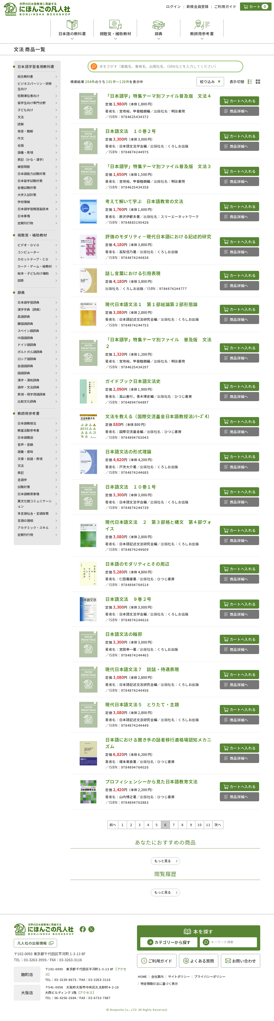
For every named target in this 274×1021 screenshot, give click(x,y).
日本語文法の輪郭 (123, 634)
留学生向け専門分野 (32, 103)
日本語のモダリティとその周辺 (137, 564)
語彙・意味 (25, 451)
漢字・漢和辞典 (28, 380)
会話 (21, 145)
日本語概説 (25, 437)
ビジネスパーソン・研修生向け (35, 86)
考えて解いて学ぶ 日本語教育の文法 (144, 201)
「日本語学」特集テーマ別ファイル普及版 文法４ (158, 96)
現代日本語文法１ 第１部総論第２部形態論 (151, 304)
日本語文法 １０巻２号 (130, 131)
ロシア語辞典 (27, 359)
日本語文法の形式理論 (128, 451)
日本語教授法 (27, 423)
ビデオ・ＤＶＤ (28, 245)
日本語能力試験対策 (32, 173)
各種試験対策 (27, 187)
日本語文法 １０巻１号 (130, 486)
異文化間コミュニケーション (35, 504)
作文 (21, 138)
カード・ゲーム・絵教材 (35, 266)
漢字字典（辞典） (30, 309)
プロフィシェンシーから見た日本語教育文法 (151, 781)
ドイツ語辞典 (27, 344)
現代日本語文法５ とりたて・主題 (142, 704)
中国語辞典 (25, 338)
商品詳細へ (239, 111)
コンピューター (28, 252)
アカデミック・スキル (33, 527)
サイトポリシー (179, 976)
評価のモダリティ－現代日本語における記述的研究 (158, 236)
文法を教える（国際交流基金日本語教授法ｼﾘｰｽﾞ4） (158, 416)
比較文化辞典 (27, 401)
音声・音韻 (25, 444)
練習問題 (24, 166)
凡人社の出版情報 (32, 943)
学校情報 (24, 202)
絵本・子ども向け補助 (33, 273)
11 (208, 824)
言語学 (22, 480)
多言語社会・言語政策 (33, 513)
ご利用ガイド (225, 6)
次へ (217, 824)
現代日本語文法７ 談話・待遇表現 (142, 669)
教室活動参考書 (28, 430)
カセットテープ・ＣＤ (33, 259)
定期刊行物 (25, 223)
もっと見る (162, 860)
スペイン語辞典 (28, 330)
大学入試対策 (27, 194)
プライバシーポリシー (209, 976)
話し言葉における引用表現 (133, 273)
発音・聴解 (25, 131)
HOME (142, 976)
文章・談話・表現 (30, 458)
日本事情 (24, 216)
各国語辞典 (25, 366)
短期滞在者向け (28, 95)
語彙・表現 (25, 152)
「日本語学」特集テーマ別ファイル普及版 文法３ (158, 166)
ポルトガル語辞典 (30, 351)
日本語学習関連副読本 (33, 209)
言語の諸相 (25, 520)
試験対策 (24, 487)
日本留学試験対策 (30, 181)
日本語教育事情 (28, 494)
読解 (21, 124)
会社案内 (157, 976)
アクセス (86, 992)
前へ (112, 824)
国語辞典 (24, 373)
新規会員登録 (198, 6)
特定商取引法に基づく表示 (159, 983)
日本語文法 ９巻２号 (128, 599)
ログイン (173, 6)
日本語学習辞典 (28, 302)
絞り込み (207, 81)
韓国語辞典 (25, 323)
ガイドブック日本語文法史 (133, 381)
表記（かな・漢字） (32, 159)
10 (199, 824)
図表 (21, 280)
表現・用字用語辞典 (32, 394)
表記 (21, 472)
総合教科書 (25, 76)
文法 (21, 117)
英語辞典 (24, 316)
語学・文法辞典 (28, 387)
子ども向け (25, 110)
